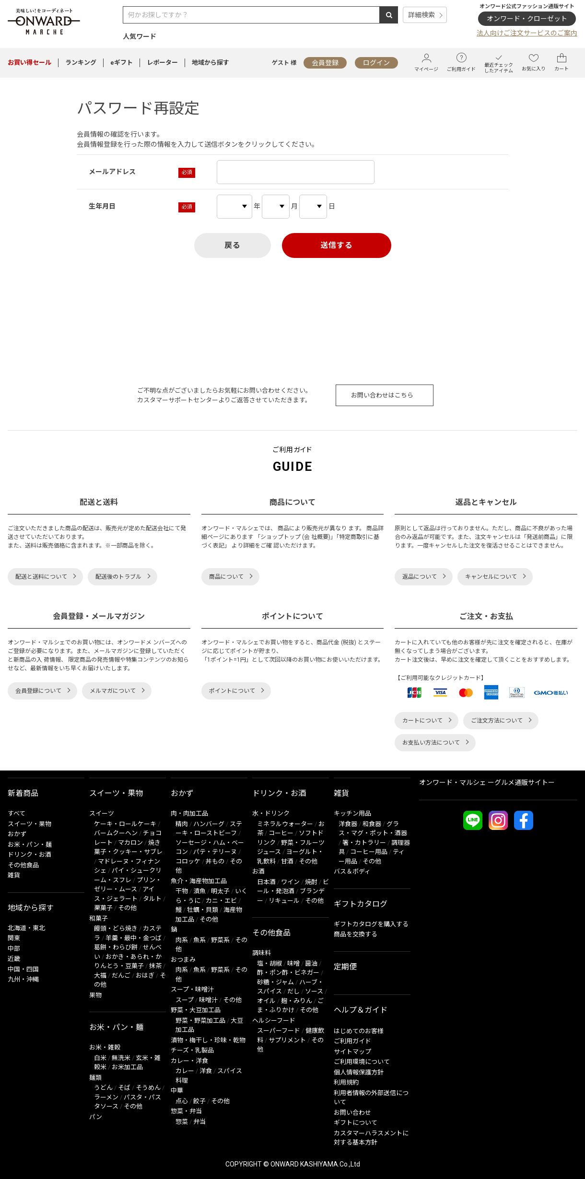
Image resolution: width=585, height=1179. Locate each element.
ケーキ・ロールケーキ (125, 824)
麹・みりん (296, 1000)
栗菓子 (103, 907)
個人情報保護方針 (359, 1072)
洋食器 (348, 824)
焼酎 (311, 882)
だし (293, 991)
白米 (100, 1058)
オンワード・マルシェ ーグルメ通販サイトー (487, 782)
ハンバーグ (208, 824)
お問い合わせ (352, 1112)
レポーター (162, 62)
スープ (185, 1000)
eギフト (121, 62)
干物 (182, 891)
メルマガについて (113, 691)
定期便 (345, 966)
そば (124, 1087)
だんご (121, 975)
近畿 (14, 958)
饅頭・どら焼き (116, 928)
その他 (127, 907)
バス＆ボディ (352, 871)
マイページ (426, 62)
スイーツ (101, 813)
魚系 (199, 940)
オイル (266, 1000)
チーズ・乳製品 (192, 1050)
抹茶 (155, 965)
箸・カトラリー (364, 842)
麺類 (95, 1077)
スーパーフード (278, 1030)
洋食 (205, 1070)
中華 (177, 1090)
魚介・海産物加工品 (199, 881)
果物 (95, 995)
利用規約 (346, 1082)
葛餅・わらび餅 (116, 947)
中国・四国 (23, 969)
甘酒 (287, 861)
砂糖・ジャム (275, 982)
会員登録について (38, 691)
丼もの (215, 861)
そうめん (148, 1087)
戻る (232, 245)
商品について (226, 576)
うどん (103, 1087)
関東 (14, 938)
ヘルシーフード (273, 1020)
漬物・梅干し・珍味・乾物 (208, 1040)
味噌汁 (208, 1000)
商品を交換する (355, 934)
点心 (182, 1101)
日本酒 (266, 882)
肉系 (182, 940)
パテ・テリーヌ (215, 851)
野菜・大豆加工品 (196, 1010)
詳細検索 (421, 15)
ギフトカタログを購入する (371, 924)
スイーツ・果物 (29, 824)
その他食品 (23, 865)
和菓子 (98, 918)
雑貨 (14, 875)
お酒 (258, 871)
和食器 (372, 824)
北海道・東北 (26, 928)
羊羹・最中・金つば (133, 938)
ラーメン (106, 1097)
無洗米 (121, 1058)
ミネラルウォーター (285, 824)
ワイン (290, 882)
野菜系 (220, 940)
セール (29, 62)
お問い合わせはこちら (382, 395)
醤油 (311, 963)
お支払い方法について (431, 742)
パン (95, 1117)
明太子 (220, 891)
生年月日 (102, 206)
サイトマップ (352, 1051)
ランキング (80, 62)
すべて (16, 813)
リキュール (284, 900)
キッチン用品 (352, 813)
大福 (100, 975)
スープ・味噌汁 (192, 989)
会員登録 (325, 63)
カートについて (422, 720)
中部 (14, 948)
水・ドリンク (271, 813)
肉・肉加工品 (189, 813)
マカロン (130, 842)
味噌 (293, 963)
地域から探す (210, 62)
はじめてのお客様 (359, 1031)
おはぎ (145, 975)
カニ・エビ (221, 900)
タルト (152, 898)
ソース (314, 991)
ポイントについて (232, 691)
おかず (17, 834)
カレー (185, 1070)
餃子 (199, 1101)
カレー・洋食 (189, 1060)
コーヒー (281, 833)
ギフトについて (355, 1122)
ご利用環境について (362, 1061)
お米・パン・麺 (30, 844)
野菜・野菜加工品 (200, 1020)
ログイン (376, 63)
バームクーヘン (116, 833)
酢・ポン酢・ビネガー (288, 972)
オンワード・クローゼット (527, 19)
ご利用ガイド (461, 62)
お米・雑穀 (104, 1047)
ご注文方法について (497, 720)
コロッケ (188, 861)
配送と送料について (41, 576)
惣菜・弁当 (186, 1111)
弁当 (199, 1121)
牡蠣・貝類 (202, 909)
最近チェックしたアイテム (498, 62)
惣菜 (182, 1121)
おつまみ (183, 959)
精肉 (182, 824)
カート (561, 62)
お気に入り (534, 62)
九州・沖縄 (23, 979)
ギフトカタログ (360, 904)
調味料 (261, 953)
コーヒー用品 (368, 851)
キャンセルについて (491, 576)
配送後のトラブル (118, 576)
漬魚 (199, 891)
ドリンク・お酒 (29, 854)
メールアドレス (112, 171)
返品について (419, 576)
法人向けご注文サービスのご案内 (527, 33)
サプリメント (287, 1040)
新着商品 (23, 793)
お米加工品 (127, 1067)
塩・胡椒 (269, 963)
